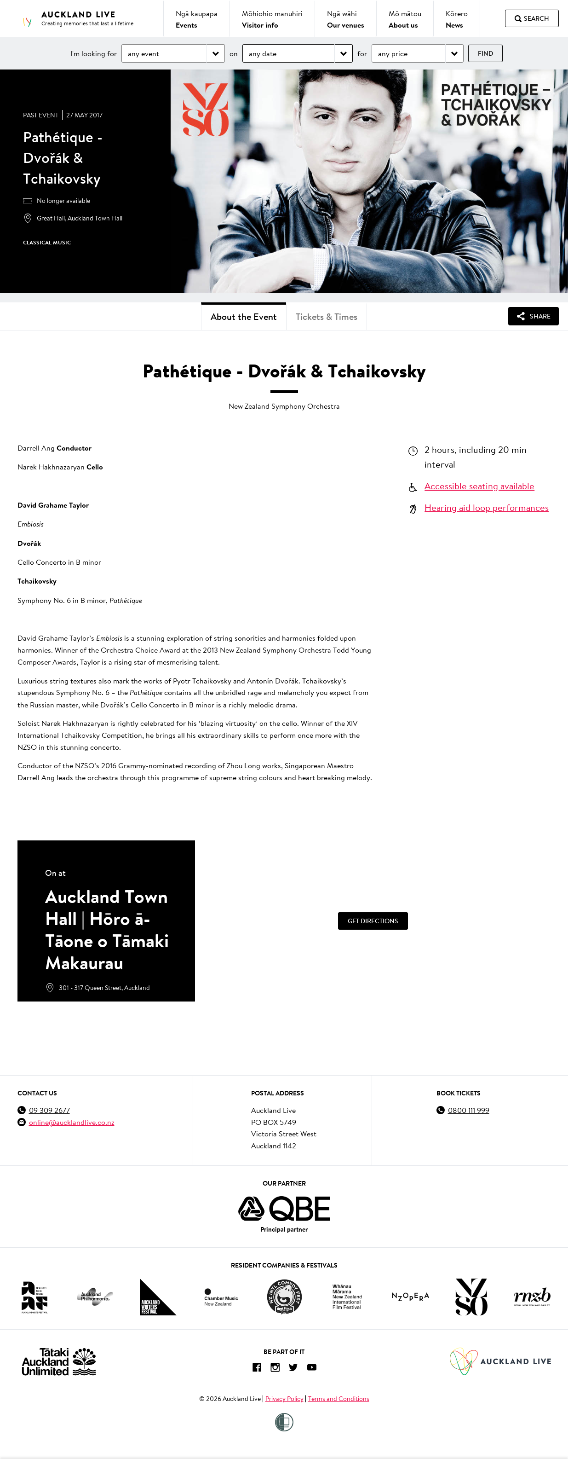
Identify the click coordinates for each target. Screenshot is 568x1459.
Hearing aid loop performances (487, 507)
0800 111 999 (468, 1110)
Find (485, 53)
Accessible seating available (479, 486)
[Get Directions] (373, 921)
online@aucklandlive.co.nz (72, 1122)
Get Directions (373, 921)
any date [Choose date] (262, 53)
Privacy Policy (284, 1399)
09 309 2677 (49, 1110)
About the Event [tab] (244, 316)
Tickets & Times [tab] (326, 316)
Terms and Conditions (338, 1399)
